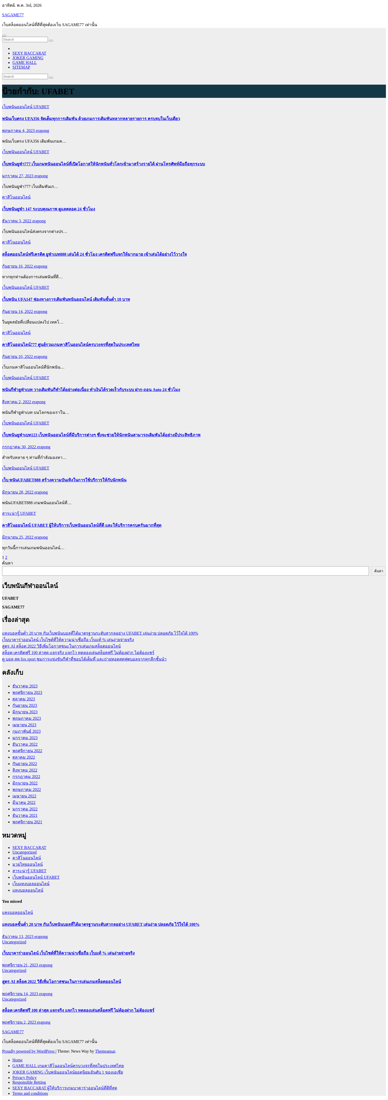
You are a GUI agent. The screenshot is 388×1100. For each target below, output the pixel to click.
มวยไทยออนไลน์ (27, 864)
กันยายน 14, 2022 (18, 311)
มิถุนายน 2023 (25, 712)
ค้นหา (7, 563)
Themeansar (105, 1051)
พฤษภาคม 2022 (26, 789)
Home (17, 1060)
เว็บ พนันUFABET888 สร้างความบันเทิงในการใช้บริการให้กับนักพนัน (64, 480)
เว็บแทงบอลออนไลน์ (30, 884)
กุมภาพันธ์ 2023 (26, 731)
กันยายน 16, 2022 (18, 266)
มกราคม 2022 (25, 809)
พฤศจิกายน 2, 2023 (19, 1022)
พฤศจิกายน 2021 (27, 822)
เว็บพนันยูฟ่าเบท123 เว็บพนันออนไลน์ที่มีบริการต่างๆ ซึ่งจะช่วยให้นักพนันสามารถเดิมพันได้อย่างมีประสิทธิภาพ (101, 435)
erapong (42, 130)
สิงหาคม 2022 (24, 770)
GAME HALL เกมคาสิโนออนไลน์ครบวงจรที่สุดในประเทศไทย (68, 1066)
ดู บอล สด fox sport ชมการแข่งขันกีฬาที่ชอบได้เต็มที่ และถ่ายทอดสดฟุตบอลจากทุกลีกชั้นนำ (84, 659)
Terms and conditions (30, 1093)
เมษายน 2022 (24, 796)
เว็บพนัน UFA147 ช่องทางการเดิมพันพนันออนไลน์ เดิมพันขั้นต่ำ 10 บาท (66, 299)
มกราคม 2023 (25, 738)
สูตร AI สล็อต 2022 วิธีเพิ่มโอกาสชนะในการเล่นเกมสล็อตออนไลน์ (61, 646)
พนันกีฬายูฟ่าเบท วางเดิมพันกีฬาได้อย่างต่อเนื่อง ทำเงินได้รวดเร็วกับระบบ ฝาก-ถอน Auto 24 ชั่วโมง (91, 389)
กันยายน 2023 (24, 705)
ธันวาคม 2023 (25, 686)
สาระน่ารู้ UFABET (19, 513)
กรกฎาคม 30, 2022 (19, 447)
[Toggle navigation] (4, 35)
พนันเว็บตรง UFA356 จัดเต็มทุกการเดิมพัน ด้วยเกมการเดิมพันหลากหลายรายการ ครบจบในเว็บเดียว (91, 118)
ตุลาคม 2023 (23, 699)
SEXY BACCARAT (29, 53)
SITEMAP (21, 67)
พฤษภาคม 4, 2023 (19, 130)
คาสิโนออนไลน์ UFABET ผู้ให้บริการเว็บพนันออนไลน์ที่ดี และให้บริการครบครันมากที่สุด (81, 525)
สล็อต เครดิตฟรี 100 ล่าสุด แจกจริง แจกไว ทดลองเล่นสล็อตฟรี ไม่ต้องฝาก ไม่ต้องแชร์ (78, 652)
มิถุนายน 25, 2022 (18, 537)
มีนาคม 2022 (23, 802)
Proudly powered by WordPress (28, 1051)
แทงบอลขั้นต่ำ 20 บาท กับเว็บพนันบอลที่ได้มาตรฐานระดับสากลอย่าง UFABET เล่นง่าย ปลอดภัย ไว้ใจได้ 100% (100, 633)
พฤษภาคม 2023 (26, 718)
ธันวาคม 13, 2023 (18, 936)
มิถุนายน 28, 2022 (18, 492)
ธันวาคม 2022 (25, 744)
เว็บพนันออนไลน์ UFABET (25, 107)
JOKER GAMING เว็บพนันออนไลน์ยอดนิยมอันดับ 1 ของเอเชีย (67, 1072)
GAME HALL (24, 62)
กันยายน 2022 (24, 763)
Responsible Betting (29, 1082)
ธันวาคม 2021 (25, 815)
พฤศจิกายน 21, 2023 (20, 965)
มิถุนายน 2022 (25, 783)
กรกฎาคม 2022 (26, 776)
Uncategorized (24, 852)
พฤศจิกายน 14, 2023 (20, 994)
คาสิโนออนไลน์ (16, 197)
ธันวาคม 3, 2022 (17, 221)
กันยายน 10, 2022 (18, 356)
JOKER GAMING (28, 58)
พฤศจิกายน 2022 (27, 751)
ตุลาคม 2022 (23, 757)
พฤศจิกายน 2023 (27, 692)
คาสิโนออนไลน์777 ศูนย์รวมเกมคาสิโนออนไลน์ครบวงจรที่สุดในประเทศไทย (70, 344)
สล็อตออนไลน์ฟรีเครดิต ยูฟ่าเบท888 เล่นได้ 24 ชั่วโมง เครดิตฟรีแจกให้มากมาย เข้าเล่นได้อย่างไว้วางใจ (94, 254)
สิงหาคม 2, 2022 (17, 402)
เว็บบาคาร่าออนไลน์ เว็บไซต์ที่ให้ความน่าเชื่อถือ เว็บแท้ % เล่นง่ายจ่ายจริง (68, 639)
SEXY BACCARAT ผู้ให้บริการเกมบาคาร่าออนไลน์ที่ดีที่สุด (64, 1088)
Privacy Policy (24, 1077)
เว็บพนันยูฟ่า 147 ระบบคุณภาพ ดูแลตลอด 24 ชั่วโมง (48, 209)
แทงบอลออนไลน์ (27, 890)
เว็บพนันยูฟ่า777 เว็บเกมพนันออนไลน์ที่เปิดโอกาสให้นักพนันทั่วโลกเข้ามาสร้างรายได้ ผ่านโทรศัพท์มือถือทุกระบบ (103, 164)
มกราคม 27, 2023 (18, 176)
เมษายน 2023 (24, 725)
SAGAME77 (13, 15)
